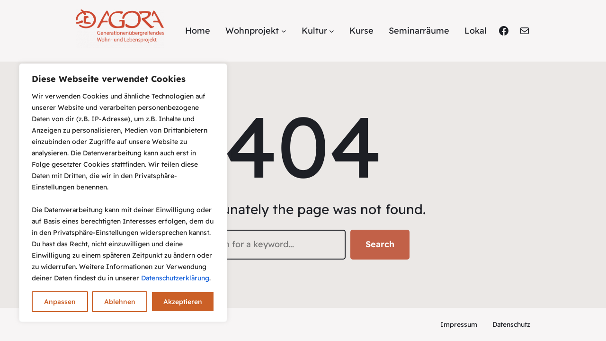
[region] (123, 192)
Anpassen (60, 301)
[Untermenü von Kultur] (331, 31)
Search (379, 244)
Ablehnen (119, 301)
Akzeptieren (182, 301)
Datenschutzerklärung (175, 278)
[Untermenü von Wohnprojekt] (283, 31)
